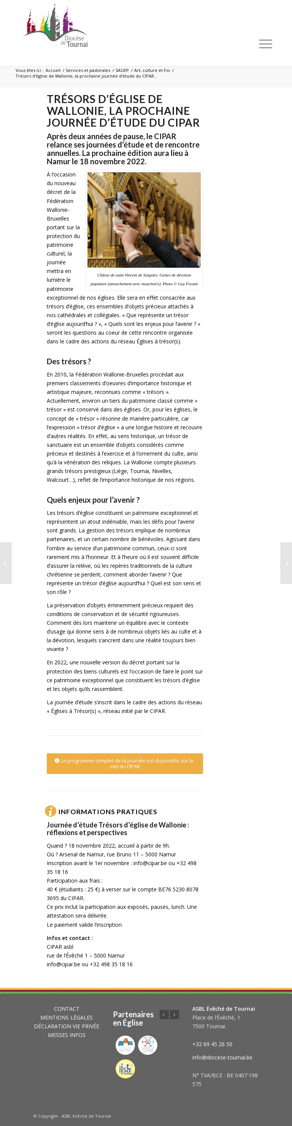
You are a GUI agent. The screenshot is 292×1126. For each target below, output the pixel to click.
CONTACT (66, 1008)
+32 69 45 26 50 (212, 1044)
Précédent (164, 1014)
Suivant (174, 1014)
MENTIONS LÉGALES (66, 1017)
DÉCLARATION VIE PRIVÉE (66, 1026)
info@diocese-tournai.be (222, 1057)
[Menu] (265, 44)
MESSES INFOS (67, 1035)
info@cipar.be (150, 863)
